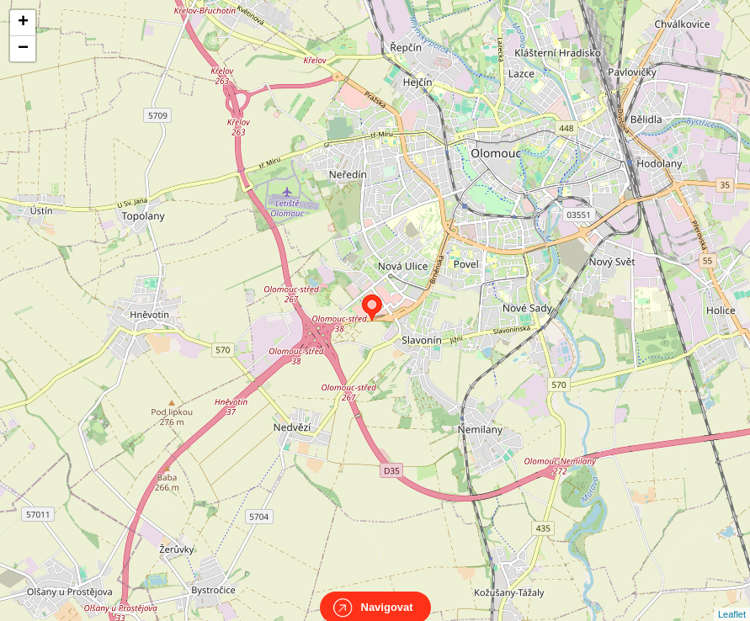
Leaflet (732, 599)
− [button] (23, 48)
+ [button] (23, 22)
